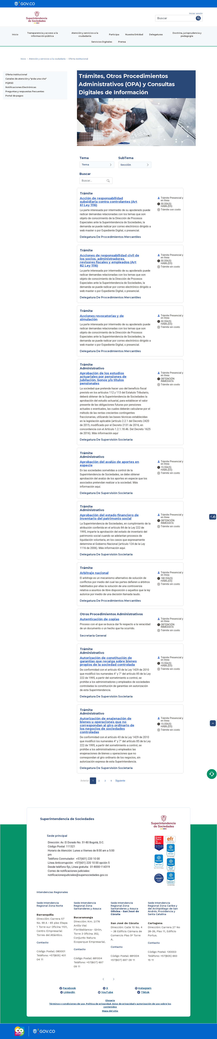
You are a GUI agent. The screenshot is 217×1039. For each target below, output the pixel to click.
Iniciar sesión (196, 13)
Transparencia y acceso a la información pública (42, 34)
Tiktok (145, 992)
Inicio (15, 34)
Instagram (144, 988)
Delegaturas (156, 34)
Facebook (69, 988)
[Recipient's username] (93, 180)
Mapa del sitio (110, 1011)
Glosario (110, 1000)
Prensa (122, 42)
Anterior (85, 780)
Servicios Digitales (101, 42)
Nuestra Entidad (134, 34)
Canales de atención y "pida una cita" (25, 78)
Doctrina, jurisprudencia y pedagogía (187, 34)
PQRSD (9, 83)
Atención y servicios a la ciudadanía (85, 34)
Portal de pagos (14, 95)
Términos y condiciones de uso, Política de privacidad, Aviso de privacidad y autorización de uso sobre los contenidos (110, 1005)
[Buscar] (175, 18)
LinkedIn (69, 992)
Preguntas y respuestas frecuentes (24, 91)
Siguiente (120, 780)
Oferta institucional (16, 74)
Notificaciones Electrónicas (20, 87)
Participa (114, 34)
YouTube (107, 992)
